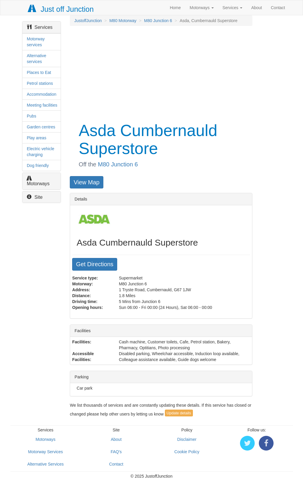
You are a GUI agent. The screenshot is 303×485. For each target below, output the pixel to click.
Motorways (202, 7)
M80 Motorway (122, 20)
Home (175, 7)
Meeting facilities (42, 105)
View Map (86, 182)
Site (35, 197)
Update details (179, 413)
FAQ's (116, 451)
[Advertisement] (160, 73)
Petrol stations (40, 83)
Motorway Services (45, 451)
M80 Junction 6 (158, 20)
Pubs (31, 116)
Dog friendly (38, 165)
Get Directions (94, 264)
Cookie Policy (186, 451)
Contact (278, 7)
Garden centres (41, 127)
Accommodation (41, 94)
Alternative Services (45, 464)
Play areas (36, 137)
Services (233, 7)
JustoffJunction (88, 20)
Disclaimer (186, 439)
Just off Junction (61, 9)
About (256, 7)
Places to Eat (39, 72)
